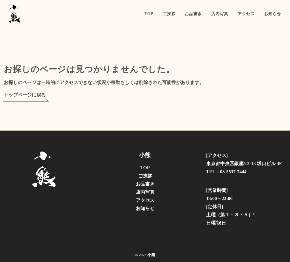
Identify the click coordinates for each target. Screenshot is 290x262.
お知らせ (272, 14)
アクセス (246, 14)
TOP (149, 14)
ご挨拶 (169, 14)
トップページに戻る (25, 94)
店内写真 (219, 14)
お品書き (193, 14)
